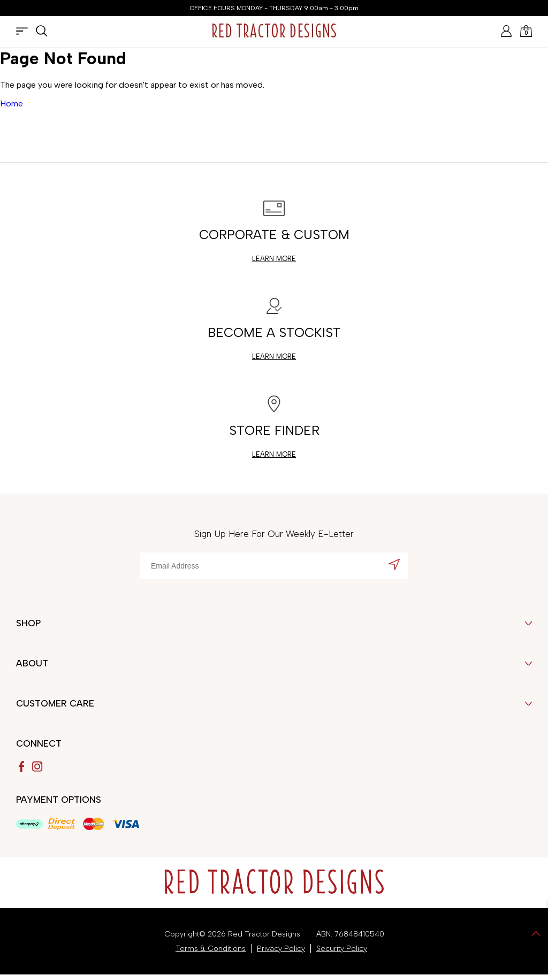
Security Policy (341, 948)
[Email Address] (274, 565)
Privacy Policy (281, 948)
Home (11, 103)
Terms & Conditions (211, 948)
